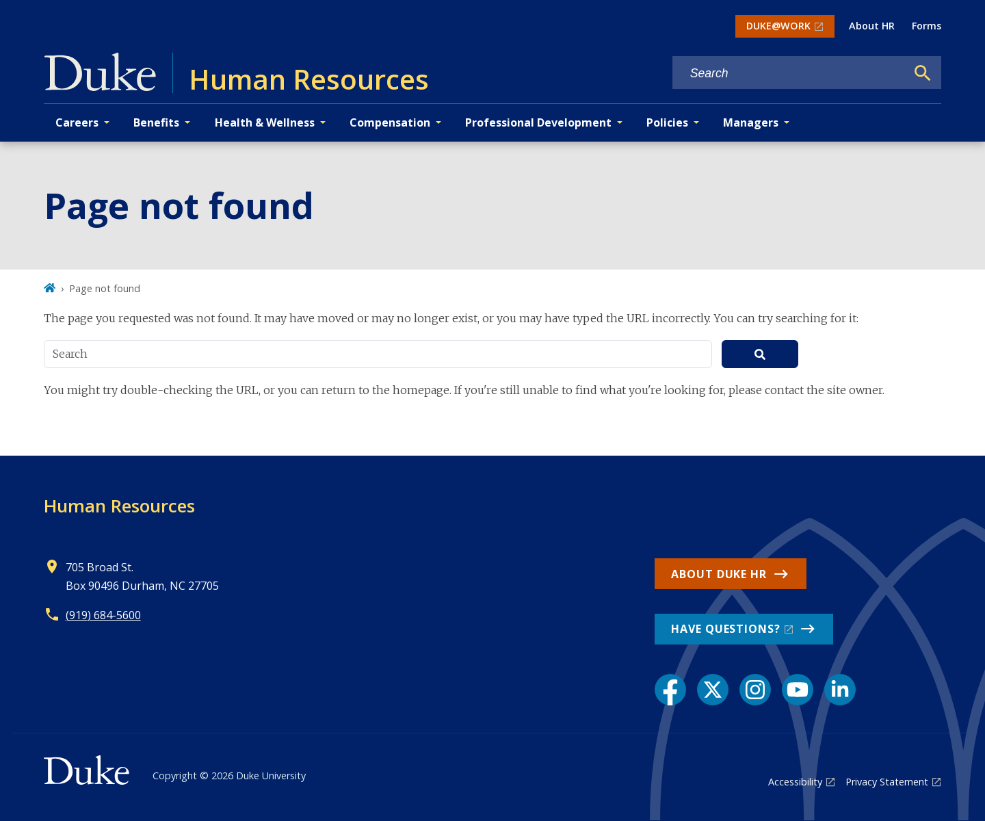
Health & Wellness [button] (265, 122)
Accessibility (795, 781)
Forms (926, 25)
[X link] (712, 689)
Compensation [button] (390, 122)
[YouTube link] (797, 689)
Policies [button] (667, 122)
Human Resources (119, 505)
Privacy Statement (886, 781)
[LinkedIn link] (840, 689)
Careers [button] (76, 122)
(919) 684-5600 (103, 615)
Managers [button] (750, 122)
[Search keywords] (789, 73)
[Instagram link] (755, 689)
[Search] (923, 73)
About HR (872, 25)
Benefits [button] (156, 122)
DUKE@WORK (778, 25)
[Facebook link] (670, 689)
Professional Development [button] (538, 122)
